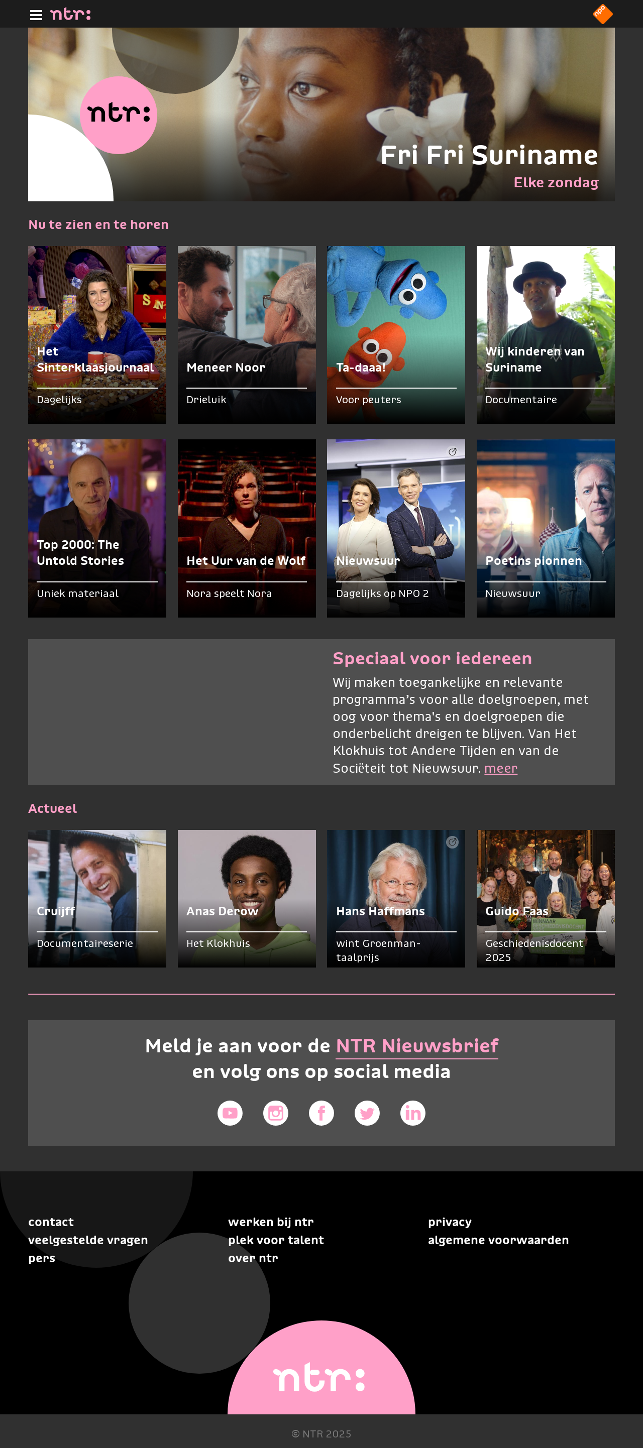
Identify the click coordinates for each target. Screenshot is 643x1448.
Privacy (450, 1222)
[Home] (70, 17)
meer (500, 769)
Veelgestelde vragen (88, 1240)
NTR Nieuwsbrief (417, 1045)
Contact (51, 1222)
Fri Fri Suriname (489, 154)
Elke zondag (556, 182)
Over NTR (253, 1258)
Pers (41, 1258)
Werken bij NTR (271, 1222)
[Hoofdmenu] (34, 13)
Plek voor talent (276, 1240)
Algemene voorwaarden (498, 1240)
